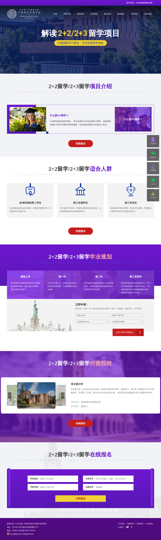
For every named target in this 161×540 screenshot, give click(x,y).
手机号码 (34, 487)
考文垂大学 (77, 384)
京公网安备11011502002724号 (20, 534)
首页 (55, 14)
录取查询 (148, 14)
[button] (9, 395)
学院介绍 (67, 14)
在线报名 (121, 14)
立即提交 (80, 498)
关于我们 (121, 524)
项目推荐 (80, 14)
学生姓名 (34, 479)
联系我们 (134, 14)
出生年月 (89, 479)
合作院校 (94, 14)
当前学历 (89, 487)
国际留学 (130, 524)
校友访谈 (107, 14)
